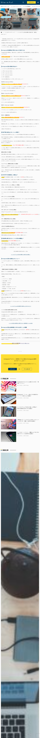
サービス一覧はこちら (24, 343)
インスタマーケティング (16, 6)
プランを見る (27, 369)
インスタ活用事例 (26, 6)
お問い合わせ (31, 2)
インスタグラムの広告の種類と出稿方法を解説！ (20, 254)
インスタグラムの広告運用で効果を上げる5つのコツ (20, 306)
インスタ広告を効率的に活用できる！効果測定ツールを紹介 (21, 323)
